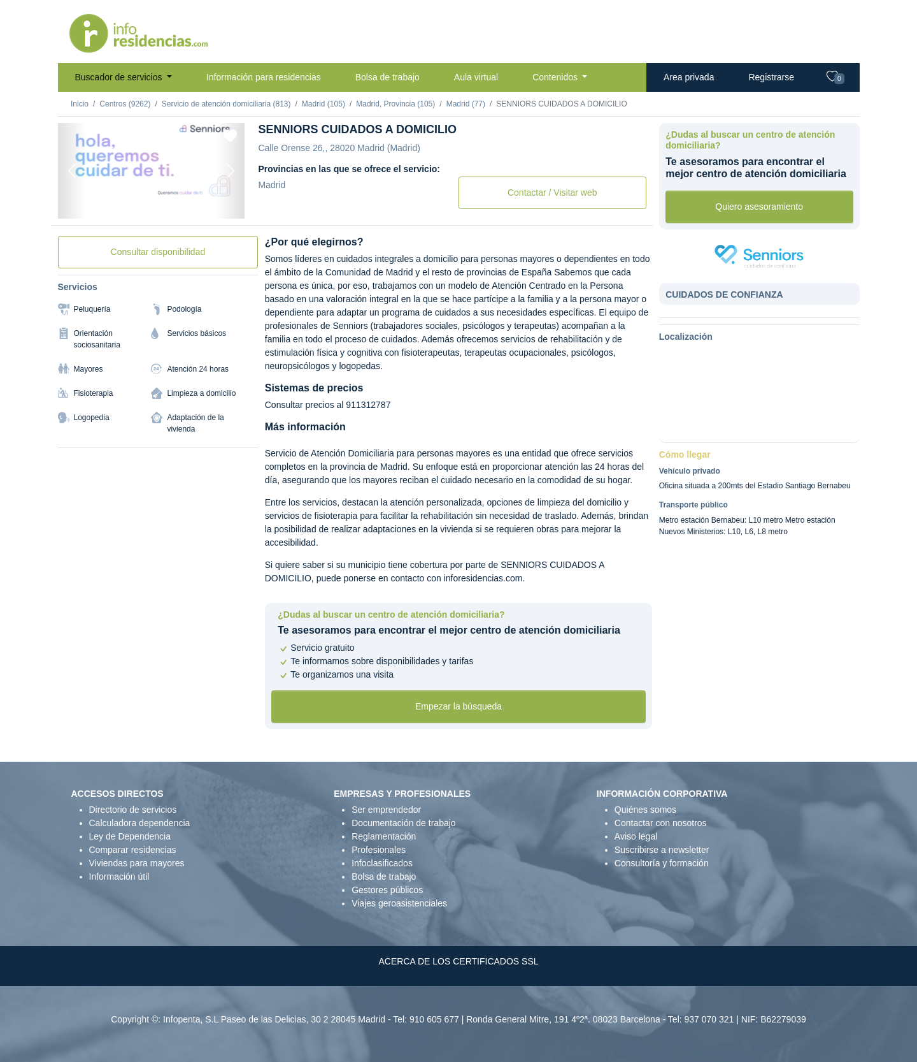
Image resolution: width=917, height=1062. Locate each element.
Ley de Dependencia (130, 836)
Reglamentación (384, 836)
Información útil (119, 876)
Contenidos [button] (556, 77)
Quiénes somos (645, 809)
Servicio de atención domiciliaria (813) (226, 103)
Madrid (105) (323, 103)
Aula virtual (476, 77)
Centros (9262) (124, 103)
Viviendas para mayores (137, 863)
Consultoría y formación (662, 863)
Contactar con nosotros (661, 823)
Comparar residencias (132, 850)
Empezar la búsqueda (458, 706)
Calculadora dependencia (139, 823)
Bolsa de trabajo (387, 77)
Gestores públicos (387, 890)
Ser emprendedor (386, 809)
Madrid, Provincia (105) (395, 103)
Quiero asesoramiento (759, 206)
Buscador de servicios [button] (120, 77)
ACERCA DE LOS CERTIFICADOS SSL (458, 961)
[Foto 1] (128, 202)
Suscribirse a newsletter (662, 850)
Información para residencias (263, 77)
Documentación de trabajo (403, 823)
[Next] (231, 171)
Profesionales (379, 850)
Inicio (80, 103)
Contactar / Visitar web (552, 192)
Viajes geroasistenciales (399, 903)
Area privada (689, 77)
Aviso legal (636, 836)
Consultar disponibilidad (158, 252)
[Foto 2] (150, 202)
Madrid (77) (465, 103)
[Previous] (72, 171)
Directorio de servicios (133, 809)
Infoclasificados (382, 863)
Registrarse (771, 77)
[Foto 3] (173, 202)
